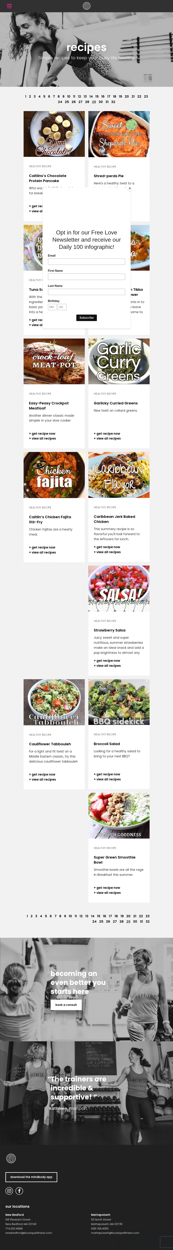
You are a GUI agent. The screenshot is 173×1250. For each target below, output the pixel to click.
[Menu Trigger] (9, 6)
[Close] (129, 188)
